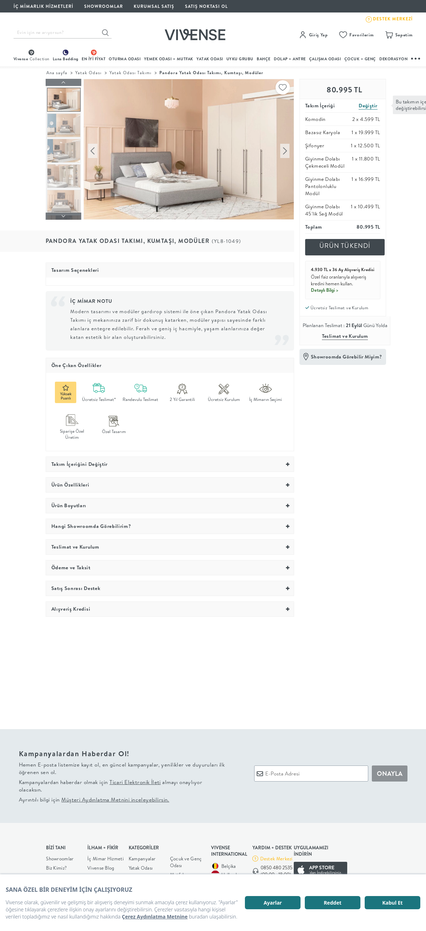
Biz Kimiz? (56, 866)
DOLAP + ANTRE (290, 59)
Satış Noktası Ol (206, 6)
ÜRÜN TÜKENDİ (345, 245)
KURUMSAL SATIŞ (154, 6)
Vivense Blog (100, 866)
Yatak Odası (209, 59)
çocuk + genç (360, 59)
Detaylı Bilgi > (325, 290)
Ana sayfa (56, 73)
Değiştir (368, 105)
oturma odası (124, 59)
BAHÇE (264, 59)
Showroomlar (59, 857)
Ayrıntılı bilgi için (94, 797)
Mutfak (177, 873)
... (416, 57)
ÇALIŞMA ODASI (325, 59)
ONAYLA (389, 771)
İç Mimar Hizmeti (105, 857)
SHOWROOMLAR (103, 6)
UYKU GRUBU (239, 59)
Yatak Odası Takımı (130, 73)
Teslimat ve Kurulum (345, 336)
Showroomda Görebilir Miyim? (346, 356)
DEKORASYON (393, 59)
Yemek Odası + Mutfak (168, 59)
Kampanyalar (142, 857)
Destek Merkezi (276, 857)
